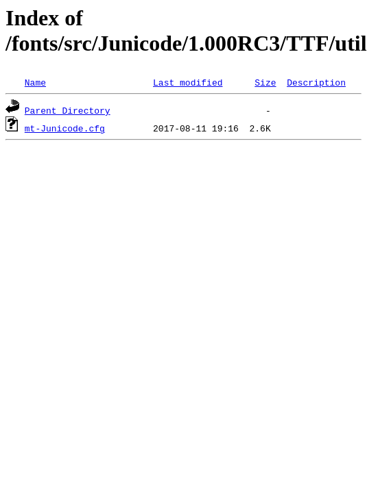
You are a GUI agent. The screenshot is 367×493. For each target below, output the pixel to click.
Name (35, 82)
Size (265, 82)
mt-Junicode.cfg (65, 128)
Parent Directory (67, 110)
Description (316, 82)
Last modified (187, 82)
